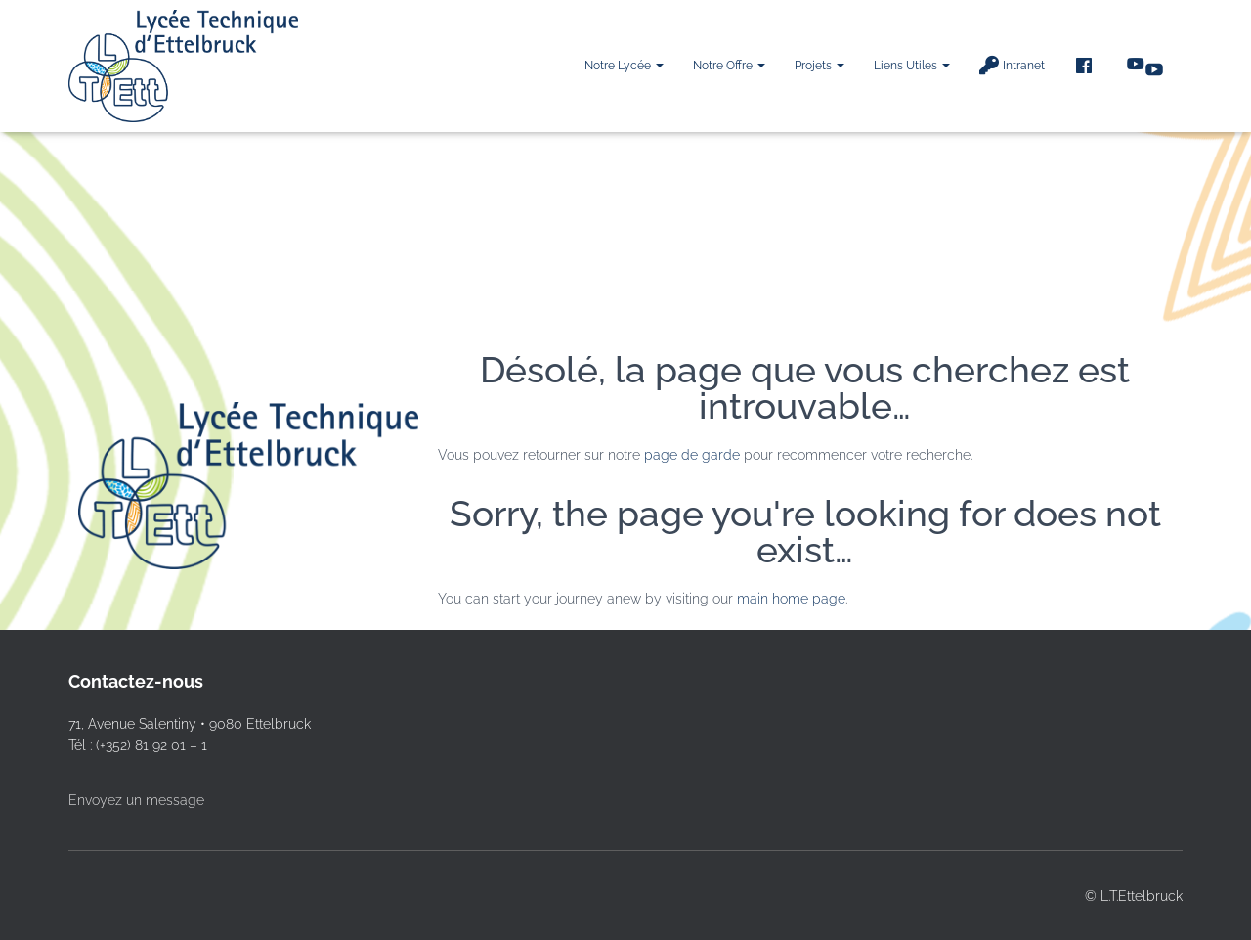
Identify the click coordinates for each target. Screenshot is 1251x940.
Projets (819, 65)
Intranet (1012, 65)
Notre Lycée (624, 65)
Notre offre (729, 65)
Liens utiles (912, 65)
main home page (791, 598)
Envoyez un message (136, 800)
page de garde (692, 455)
